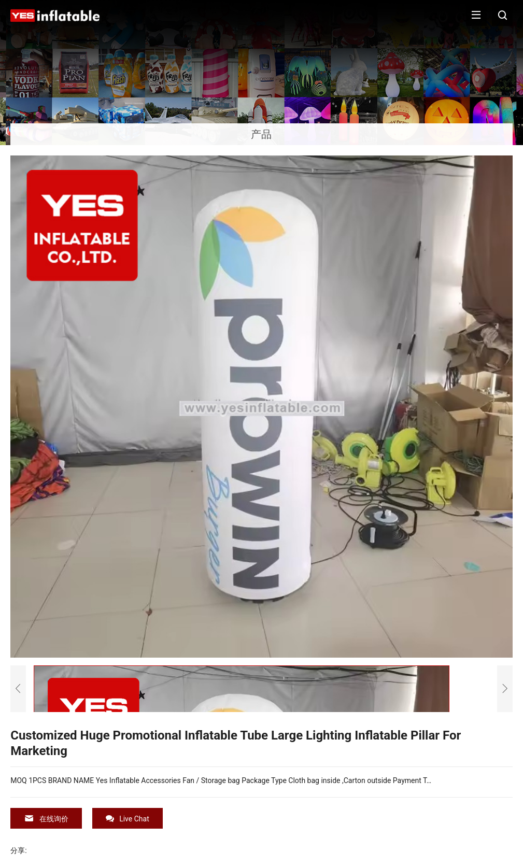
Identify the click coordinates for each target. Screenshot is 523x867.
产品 (261, 134)
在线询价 (46, 818)
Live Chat (127, 818)
